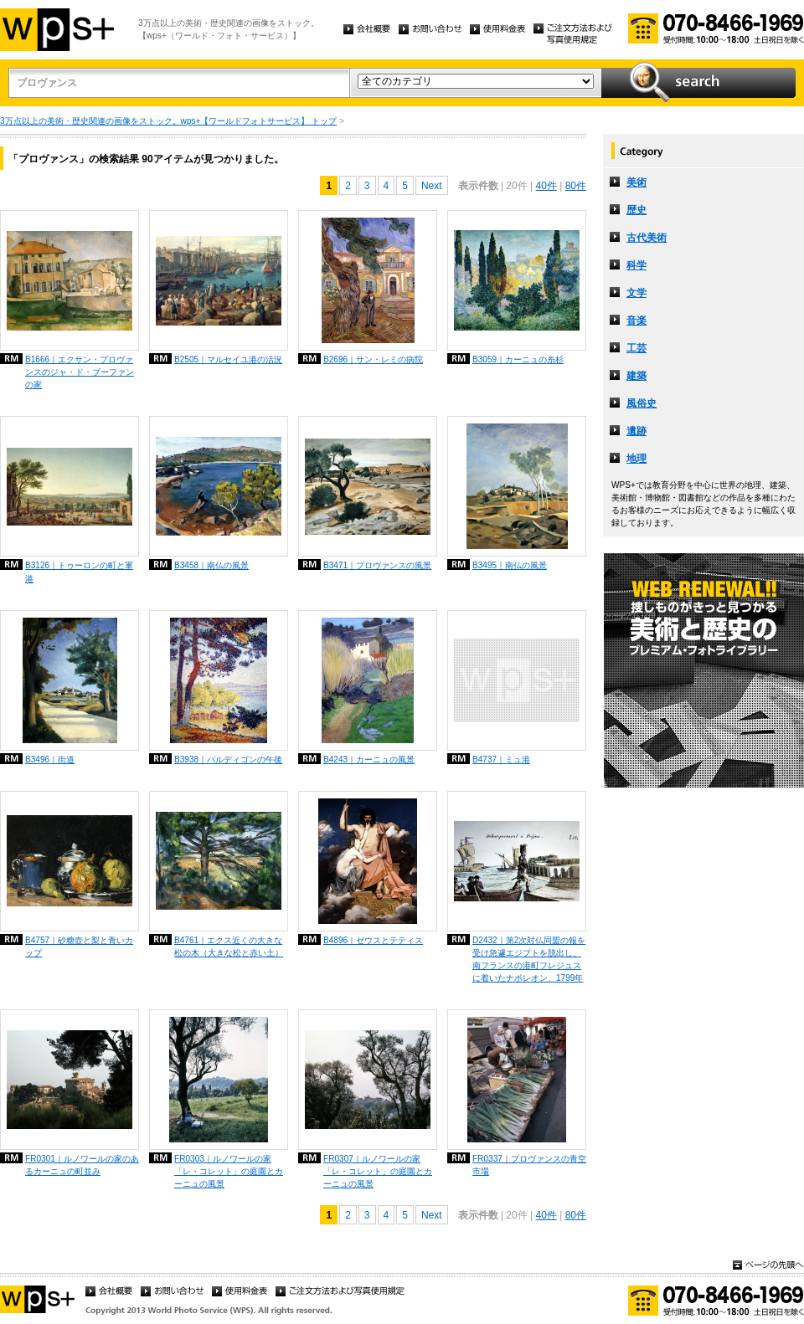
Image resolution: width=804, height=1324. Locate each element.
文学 (636, 293)
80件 (575, 186)
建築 (636, 376)
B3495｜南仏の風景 (509, 565)
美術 (636, 182)
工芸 (636, 348)
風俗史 (641, 403)
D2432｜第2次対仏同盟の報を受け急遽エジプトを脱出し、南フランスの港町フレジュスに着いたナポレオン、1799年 (528, 959)
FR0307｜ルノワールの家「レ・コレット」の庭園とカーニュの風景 (377, 1171)
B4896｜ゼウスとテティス (373, 940)
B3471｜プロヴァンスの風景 (377, 565)
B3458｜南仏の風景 (211, 565)
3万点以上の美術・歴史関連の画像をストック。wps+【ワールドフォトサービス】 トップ (168, 121)
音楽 (636, 320)
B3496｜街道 (50, 759)
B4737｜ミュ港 (501, 759)
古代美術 (646, 238)
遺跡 (636, 431)
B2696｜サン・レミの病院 (373, 359)
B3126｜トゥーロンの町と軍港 (79, 571)
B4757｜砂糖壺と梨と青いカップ (79, 946)
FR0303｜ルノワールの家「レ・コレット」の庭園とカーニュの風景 (228, 1171)
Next (431, 186)
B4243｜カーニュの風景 (369, 759)
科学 (636, 265)
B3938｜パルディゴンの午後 (228, 759)
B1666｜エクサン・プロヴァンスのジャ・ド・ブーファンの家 (79, 372)
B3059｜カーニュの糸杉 (518, 359)
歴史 (636, 210)
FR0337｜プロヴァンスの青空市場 (529, 1165)
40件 (545, 186)
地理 (636, 458)
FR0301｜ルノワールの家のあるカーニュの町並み (82, 1165)
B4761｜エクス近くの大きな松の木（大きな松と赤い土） (228, 946)
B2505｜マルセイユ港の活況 (228, 359)
